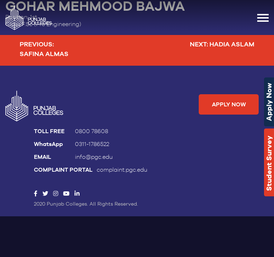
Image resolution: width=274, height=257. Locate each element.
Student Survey (269, 163)
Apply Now (269, 102)
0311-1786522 (92, 144)
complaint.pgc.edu (122, 170)
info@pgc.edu (94, 157)
